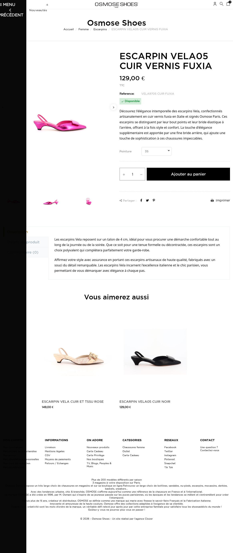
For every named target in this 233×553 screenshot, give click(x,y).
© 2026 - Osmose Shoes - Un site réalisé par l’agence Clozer (116, 526)
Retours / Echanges (56, 471)
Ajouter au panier (188, 182)
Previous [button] (3, 115)
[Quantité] (132, 182)
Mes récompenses (13, 475)
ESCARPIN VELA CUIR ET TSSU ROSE (73, 409)
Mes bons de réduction (16, 471)
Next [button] (113, 115)
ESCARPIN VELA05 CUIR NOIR (145, 409)
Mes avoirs (9, 463)
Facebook (170, 455)
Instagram (170, 463)
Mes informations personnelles (21, 467)
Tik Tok (168, 475)
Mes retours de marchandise (20, 459)
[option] (58, 125)
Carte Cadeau (95, 459)
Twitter (168, 459)
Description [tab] (17, 240)
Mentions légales (54, 459)
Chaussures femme (134, 455)
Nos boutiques (95, 467)
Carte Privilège (95, 463)
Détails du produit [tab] (23, 250)
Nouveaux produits (98, 455)
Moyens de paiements (58, 467)
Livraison (50, 455)
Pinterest (169, 467)
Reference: (127, 101)
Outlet (126, 459)
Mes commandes (13, 455)
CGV (47, 463)
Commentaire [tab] (22, 260)
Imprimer (220, 208)
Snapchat (170, 471)
